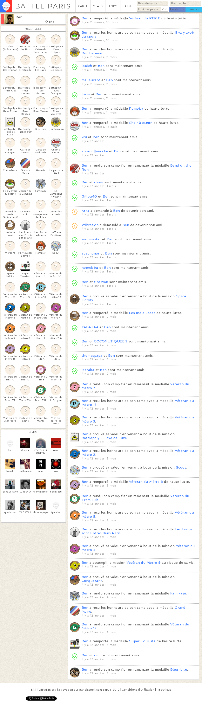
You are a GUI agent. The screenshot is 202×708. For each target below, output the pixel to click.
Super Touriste (142, 641)
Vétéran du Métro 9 (144, 563)
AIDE (128, 6)
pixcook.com (93, 689)
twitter (193, 9)
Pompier (136, 108)
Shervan (101, 282)
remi (97, 655)
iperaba (88, 370)
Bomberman (92, 53)
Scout (181, 467)
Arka (85, 211)
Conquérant (92, 581)
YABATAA (90, 327)
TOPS (113, 6)
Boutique (165, 689)
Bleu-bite (178, 669)
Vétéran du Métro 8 (146, 482)
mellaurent (91, 80)
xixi (84, 137)
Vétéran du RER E (144, 18)
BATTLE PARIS (43, 6)
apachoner (90, 253)
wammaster (91, 239)
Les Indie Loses (142, 313)
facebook (177, 9)
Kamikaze (178, 593)
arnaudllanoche (95, 151)
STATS (98, 6)
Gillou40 (89, 196)
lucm (86, 94)
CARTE (83, 6)
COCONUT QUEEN (110, 341)
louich (87, 66)
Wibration (90, 225)
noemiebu (90, 268)
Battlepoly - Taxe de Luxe (104, 438)
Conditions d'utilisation (138, 689)
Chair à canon (140, 123)
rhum (98, 182)
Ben (19, 17)
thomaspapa (92, 356)
